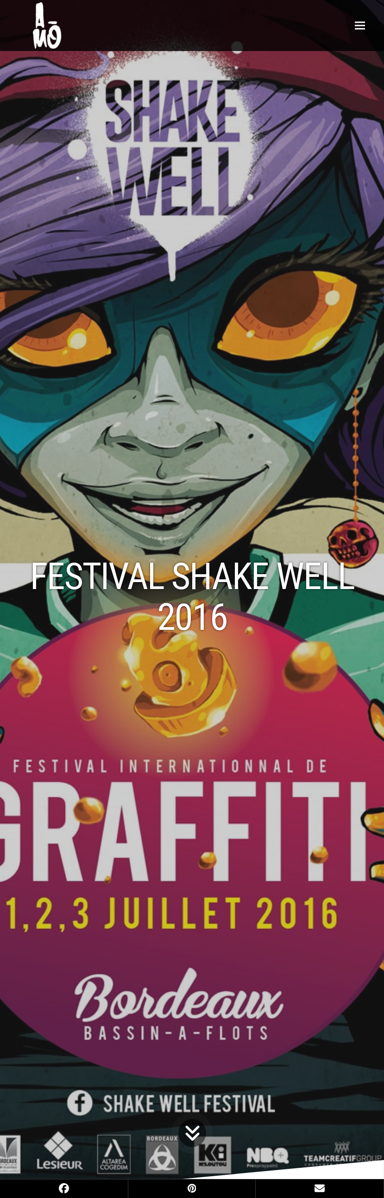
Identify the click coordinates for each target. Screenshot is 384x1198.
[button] (360, 25)
